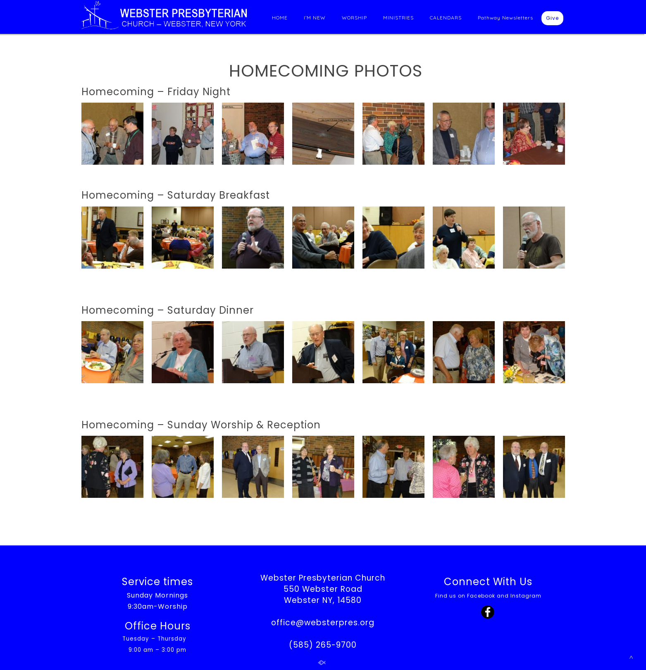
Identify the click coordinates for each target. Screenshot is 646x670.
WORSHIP (354, 17)
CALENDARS (446, 17)
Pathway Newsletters (505, 17)
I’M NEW (315, 17)
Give (552, 18)
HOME (280, 17)
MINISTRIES (398, 17)
